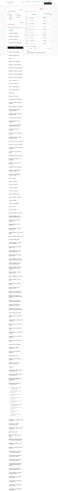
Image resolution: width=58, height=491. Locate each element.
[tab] (15, 30)
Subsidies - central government (13, 411)
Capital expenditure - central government (15, 391)
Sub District (18, 15)
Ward (9, 19)
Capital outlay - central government (14, 395)
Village (10, 17)
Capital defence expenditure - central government (15, 388)
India (9, 14)
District (10, 15)
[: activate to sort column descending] (26, 14)
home (23, 1)
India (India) (32, 17)
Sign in (49, 1)
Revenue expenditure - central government (15, 408)
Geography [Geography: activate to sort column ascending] (31, 14)
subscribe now (48, 3)
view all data (28, 1)
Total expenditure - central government (15, 414)
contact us (43, 1)
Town (17, 17)
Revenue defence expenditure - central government (15, 405)
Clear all (21, 22)
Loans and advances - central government (15, 401)
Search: (32, 11)
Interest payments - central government (15, 398)
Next (50, 48)
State (17, 14)
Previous (30, 48)
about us (34, 1)
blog (38, 1)
